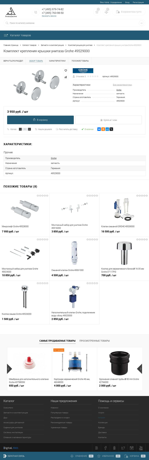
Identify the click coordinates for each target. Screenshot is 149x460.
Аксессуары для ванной (13, 422)
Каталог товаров (17, 35)
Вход (127, 2)
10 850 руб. (25, 276)
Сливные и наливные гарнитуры (17, 437)
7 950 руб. (25, 232)
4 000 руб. (62, 385)
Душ (5, 417)
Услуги (101, 412)
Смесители (8, 407)
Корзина (135, 456)
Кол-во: (13, 129)
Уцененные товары (59, 427)
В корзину (40, 119)
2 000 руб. (107, 385)
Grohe (118, 90)
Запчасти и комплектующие (15, 412)
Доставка (102, 432)
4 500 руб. (74, 276)
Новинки (54, 407)
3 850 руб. (74, 232)
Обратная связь (14, 456)
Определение (116, 2)
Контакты (102, 437)
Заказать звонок (49, 16)
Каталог (101, 417)
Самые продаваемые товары (57, 340)
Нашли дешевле (43, 129)
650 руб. (16, 385)
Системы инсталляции (13, 432)
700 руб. (124, 276)
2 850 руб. (74, 320)
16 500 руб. (124, 232)
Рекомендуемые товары (61, 422)
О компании (103, 407)
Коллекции (103, 422)
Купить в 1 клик (108, 120)
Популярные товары (59, 412)
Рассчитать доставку (66, 129)
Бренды (101, 427)
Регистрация (138, 2)
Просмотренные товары (94, 340)
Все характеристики (122, 85)
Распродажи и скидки (60, 417)
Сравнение (81, 456)
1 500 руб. (25, 320)
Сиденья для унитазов (13, 427)
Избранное (108, 456)
